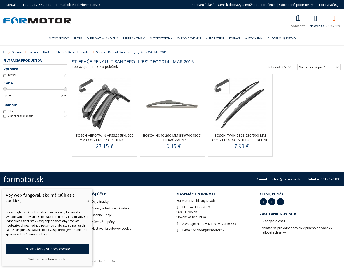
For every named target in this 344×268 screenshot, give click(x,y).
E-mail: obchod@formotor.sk (78, 4)
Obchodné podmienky (296, 4)
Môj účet (97, 194)
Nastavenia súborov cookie (111, 228)
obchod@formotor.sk (208, 230)
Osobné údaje (101, 215)
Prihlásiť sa (315, 25)
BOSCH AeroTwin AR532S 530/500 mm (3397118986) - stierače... (105, 137)
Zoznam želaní (201, 4)
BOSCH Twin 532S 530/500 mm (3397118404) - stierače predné (240, 137)
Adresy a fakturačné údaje (110, 208)
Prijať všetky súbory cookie (47, 248)
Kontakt (12, 4)
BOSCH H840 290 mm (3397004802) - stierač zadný (172, 137)
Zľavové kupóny (103, 222)
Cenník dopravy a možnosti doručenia (246, 4)
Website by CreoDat (101, 261)
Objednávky (100, 201)
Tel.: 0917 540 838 (37, 4)
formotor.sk (23, 179)
